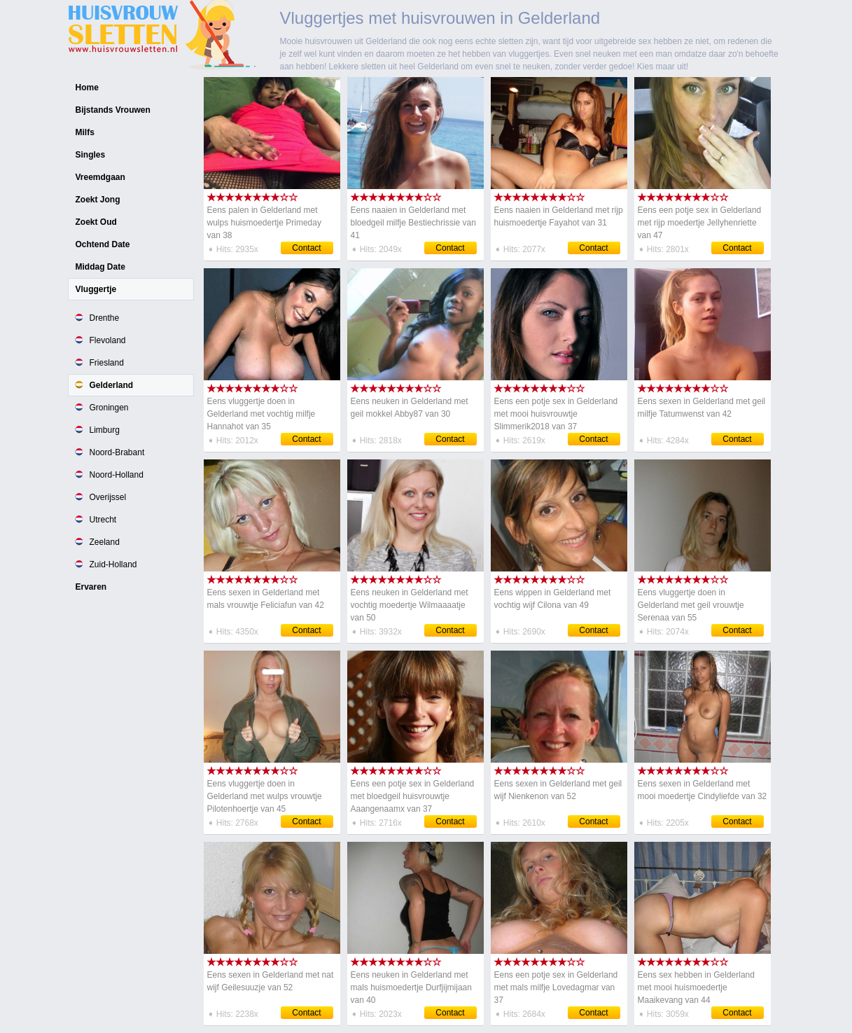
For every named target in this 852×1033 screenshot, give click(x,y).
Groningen (109, 407)
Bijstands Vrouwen (113, 110)
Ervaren (91, 587)
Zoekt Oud (96, 222)
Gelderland (112, 385)
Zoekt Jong (98, 199)
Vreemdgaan (100, 177)
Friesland (107, 363)
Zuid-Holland (113, 564)
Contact (306, 248)
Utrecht (103, 520)
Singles (91, 155)
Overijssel (108, 497)
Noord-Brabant (117, 452)
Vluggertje (96, 289)
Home (87, 87)
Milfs (85, 132)
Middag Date (100, 267)
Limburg (105, 430)
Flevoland (108, 340)
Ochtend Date (103, 244)
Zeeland (105, 542)
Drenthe (105, 318)
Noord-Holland (117, 475)
